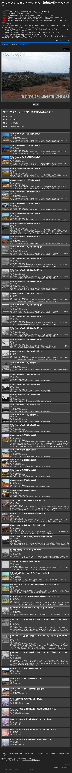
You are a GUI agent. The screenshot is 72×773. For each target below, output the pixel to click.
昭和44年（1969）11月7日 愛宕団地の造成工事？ (26, 668)
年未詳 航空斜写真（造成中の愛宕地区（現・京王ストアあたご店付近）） (34, 729)
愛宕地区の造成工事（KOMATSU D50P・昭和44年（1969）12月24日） (33, 608)
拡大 (35, 105)
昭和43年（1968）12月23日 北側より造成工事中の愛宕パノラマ (31, 537)
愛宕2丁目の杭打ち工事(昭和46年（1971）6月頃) (25, 550)
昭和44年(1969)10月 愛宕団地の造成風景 (23, 435)
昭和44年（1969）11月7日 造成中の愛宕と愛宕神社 (27, 689)
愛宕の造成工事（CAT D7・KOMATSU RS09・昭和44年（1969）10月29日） (34, 584)
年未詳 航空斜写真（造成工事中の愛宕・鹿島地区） (27, 699)
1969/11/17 (14, 119)
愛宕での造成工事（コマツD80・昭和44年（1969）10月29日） (30, 573)
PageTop (68, 764)
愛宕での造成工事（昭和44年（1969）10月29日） (26, 561)
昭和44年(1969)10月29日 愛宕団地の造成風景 (25, 134)
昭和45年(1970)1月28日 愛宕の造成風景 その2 (25, 363)
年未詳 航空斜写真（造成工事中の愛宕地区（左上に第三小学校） (31, 719)
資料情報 (14, 44)
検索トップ (5, 44)
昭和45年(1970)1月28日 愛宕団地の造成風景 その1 (26, 247)
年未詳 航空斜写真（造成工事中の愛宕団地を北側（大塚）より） (31, 739)
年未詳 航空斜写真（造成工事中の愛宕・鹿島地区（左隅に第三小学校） (33, 709)
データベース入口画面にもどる (31, 760)
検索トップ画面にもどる (29, 758)
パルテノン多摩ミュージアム (62, 767)
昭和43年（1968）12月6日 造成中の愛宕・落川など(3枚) (28, 500)
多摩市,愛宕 (14, 123)
